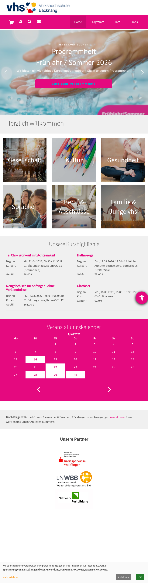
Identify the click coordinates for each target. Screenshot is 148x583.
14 (35, 359)
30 (75, 375)
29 (55, 375)
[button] (6, 72)
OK (140, 577)
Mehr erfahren (11, 577)
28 (35, 375)
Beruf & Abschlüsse (74, 207)
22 (55, 367)
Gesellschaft (25, 160)
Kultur (74, 160)
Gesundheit (123, 160)
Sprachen (25, 206)
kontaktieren (118, 417)
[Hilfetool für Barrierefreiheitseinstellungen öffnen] (142, 298)
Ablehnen (123, 577)
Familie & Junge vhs (123, 207)
